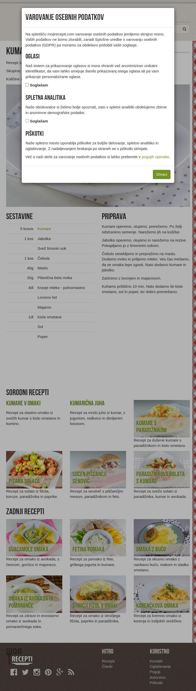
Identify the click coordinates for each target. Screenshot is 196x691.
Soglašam (39, 85)
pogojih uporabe (155, 157)
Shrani (161, 174)
